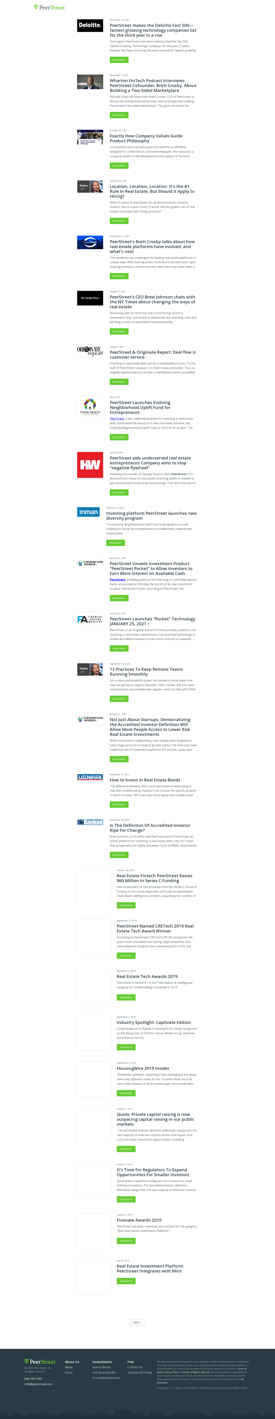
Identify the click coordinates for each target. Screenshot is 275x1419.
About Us (72, 1362)
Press (69, 1372)
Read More (118, 59)
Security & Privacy (140, 1372)
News (69, 1367)
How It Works (101, 1367)
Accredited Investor (106, 1378)
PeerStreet (117, 419)
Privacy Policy (172, 1372)
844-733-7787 (33, 1379)
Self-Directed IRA (104, 1372)
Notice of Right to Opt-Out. (196, 1372)
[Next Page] (137, 1322)
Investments (102, 1362)
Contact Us (135, 1367)
